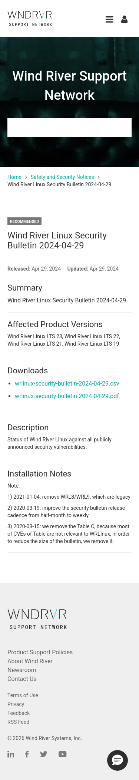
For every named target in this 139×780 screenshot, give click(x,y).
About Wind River (30, 661)
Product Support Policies (40, 652)
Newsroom (21, 670)
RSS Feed (18, 722)
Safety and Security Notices (62, 177)
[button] (109, 19)
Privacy (15, 704)
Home (14, 177)
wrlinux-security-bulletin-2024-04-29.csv (67, 383)
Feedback (18, 713)
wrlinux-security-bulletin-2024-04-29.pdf (67, 396)
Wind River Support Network (69, 85)
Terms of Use (22, 695)
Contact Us (22, 678)
